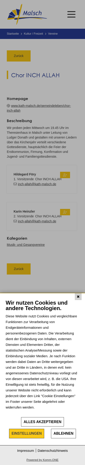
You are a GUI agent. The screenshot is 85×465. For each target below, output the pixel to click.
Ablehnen (63, 433)
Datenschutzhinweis (53, 450)
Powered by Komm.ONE (43, 460)
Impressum (25, 450)
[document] (42, 358)
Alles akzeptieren (42, 422)
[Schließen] (78, 296)
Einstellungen (27, 433)
